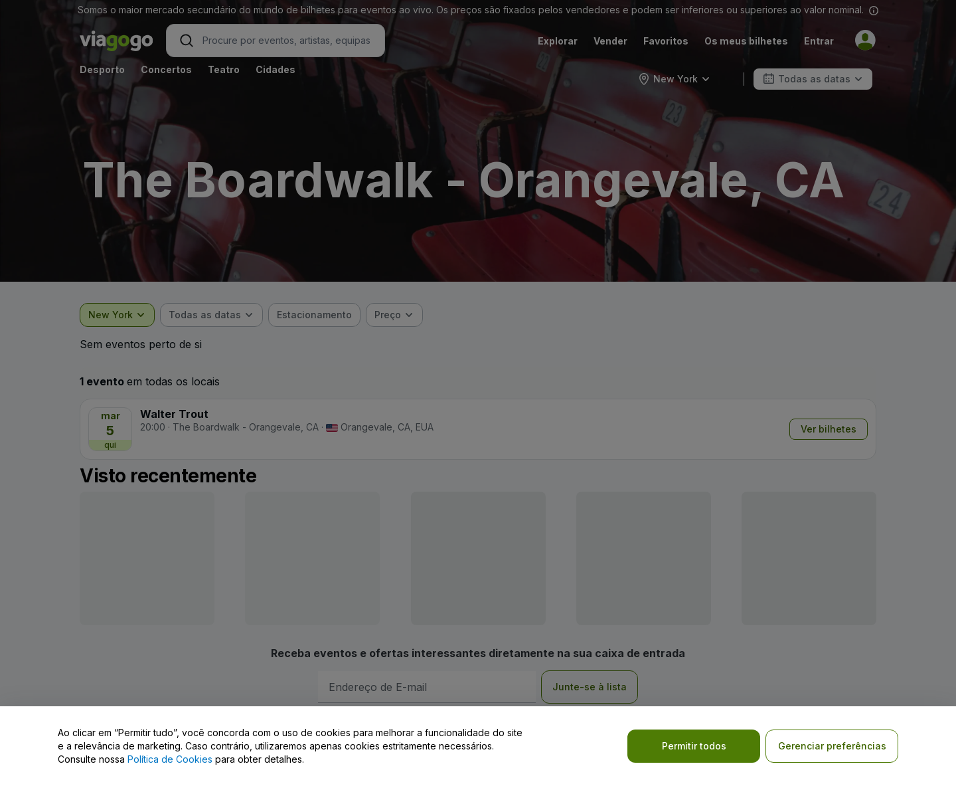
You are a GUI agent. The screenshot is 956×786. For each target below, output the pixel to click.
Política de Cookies (169, 759)
